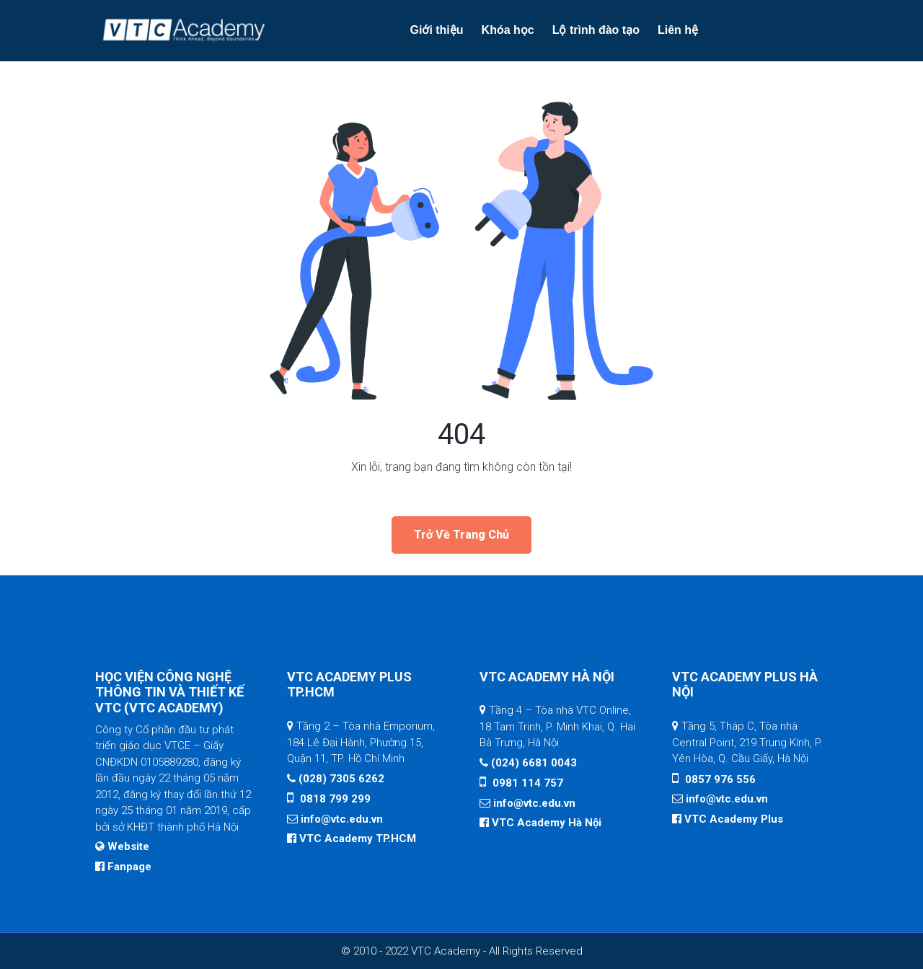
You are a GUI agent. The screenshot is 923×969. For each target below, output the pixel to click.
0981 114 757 (526, 782)
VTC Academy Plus (733, 819)
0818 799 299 (334, 798)
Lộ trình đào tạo (596, 30)
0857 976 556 (719, 779)
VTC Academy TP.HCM (357, 838)
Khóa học (508, 30)
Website (128, 846)
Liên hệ (678, 30)
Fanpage (129, 866)
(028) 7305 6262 (340, 778)
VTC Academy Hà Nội (546, 822)
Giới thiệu (436, 30)
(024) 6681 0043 (534, 762)
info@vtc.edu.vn (342, 819)
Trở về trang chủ (461, 534)
